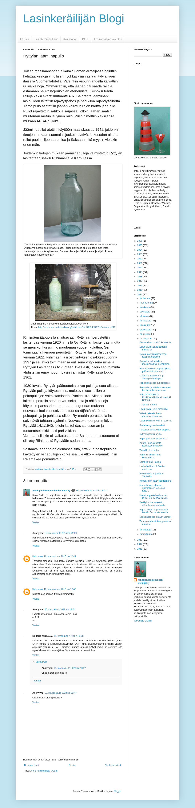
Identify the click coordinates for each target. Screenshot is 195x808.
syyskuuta (145, 311)
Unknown (37, 556)
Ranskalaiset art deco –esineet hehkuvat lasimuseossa (155, 388)
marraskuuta (146, 302)
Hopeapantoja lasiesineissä (153, 438)
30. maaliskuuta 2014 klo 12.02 (92, 490)
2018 (140, 276)
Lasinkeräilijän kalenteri (108, 39)
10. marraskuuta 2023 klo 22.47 (61, 693)
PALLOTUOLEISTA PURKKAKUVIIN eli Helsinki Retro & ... (155, 397)
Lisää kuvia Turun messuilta (153, 409)
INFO (85, 39)
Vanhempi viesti (113, 765)
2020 (140, 267)
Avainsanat (70, 39)
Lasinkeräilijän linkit (46, 39)
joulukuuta (145, 298)
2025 (140, 245)
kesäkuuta (145, 325)
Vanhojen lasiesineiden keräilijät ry (51, 490)
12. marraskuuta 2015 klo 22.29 (61, 533)
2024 (140, 250)
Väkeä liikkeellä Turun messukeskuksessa (150, 414)
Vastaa (35, 522)
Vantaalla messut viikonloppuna (155, 480)
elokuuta (144, 316)
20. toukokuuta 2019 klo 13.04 (60, 609)
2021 (140, 263)
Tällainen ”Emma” (148, 404)
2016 (140, 285)
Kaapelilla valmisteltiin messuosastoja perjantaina (154, 362)
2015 (140, 290)
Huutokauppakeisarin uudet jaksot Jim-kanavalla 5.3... (154, 496)
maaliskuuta (146, 338)
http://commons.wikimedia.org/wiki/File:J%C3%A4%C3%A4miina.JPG (76, 327)
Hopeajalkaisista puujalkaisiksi (154, 383)
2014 (140, 294)
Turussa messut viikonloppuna (154, 429)
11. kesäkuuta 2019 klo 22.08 (69, 636)
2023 (140, 254)
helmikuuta (146, 529)
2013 (140, 539)
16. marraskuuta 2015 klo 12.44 (60, 556)
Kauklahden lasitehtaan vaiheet (155, 517)
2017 (140, 281)
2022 (140, 258)
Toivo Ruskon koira (149, 450)
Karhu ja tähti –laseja (150, 462)
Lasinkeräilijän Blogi (73, 18)
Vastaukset (41, 662)
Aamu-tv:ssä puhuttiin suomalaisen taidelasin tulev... (152, 488)
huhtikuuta (145, 334)
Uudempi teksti (31, 765)
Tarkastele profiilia (143, 620)
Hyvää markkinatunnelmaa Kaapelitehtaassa (152, 355)
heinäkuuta (146, 320)
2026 (140, 241)
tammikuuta (146, 534)
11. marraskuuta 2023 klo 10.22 (70, 668)
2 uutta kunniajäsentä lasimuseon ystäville (151, 444)
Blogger (117, 791)
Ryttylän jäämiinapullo (150, 434)
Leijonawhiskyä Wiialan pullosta (155, 420)
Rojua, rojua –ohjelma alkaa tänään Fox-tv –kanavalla (153, 511)
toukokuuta (146, 329)
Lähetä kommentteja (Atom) (43, 770)
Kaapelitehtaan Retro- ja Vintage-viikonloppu (151, 377)
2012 (140, 544)
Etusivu (24, 39)
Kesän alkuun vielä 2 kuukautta (155, 342)
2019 (140, 272)
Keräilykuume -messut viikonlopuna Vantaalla (152, 503)
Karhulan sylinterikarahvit (152, 425)
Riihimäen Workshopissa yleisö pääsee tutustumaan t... (155, 370)
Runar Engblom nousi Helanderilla (150, 456)
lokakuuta (145, 307)
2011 (140, 548)
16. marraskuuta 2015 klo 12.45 (60, 589)
